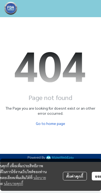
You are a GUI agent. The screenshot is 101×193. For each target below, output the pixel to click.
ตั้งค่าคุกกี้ (74, 176)
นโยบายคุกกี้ (13, 183)
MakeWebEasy (63, 158)
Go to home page (50, 123)
